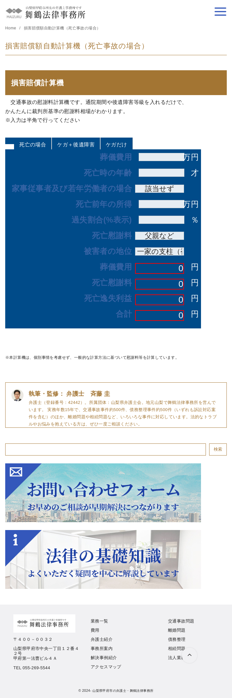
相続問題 (177, 648)
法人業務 (177, 657)
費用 (95, 630)
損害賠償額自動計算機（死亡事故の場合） (62, 28)
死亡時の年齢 (108, 173)
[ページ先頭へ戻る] (189, 655)
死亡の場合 (32, 144)
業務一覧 (99, 621)
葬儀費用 (116, 157)
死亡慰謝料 (112, 236)
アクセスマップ (106, 666)
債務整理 (177, 639)
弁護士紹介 (102, 639)
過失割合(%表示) (101, 220)
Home (11, 28)
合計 (124, 314)
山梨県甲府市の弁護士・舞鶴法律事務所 (122, 690)
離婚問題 (177, 630)
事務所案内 (102, 648)
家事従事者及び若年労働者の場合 (72, 188)
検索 (218, 449)
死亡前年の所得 (104, 204)
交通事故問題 (181, 621)
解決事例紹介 (104, 657)
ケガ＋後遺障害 (76, 144)
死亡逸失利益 (108, 298)
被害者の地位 (108, 251)
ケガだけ (116, 144)
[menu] (220, 11)
